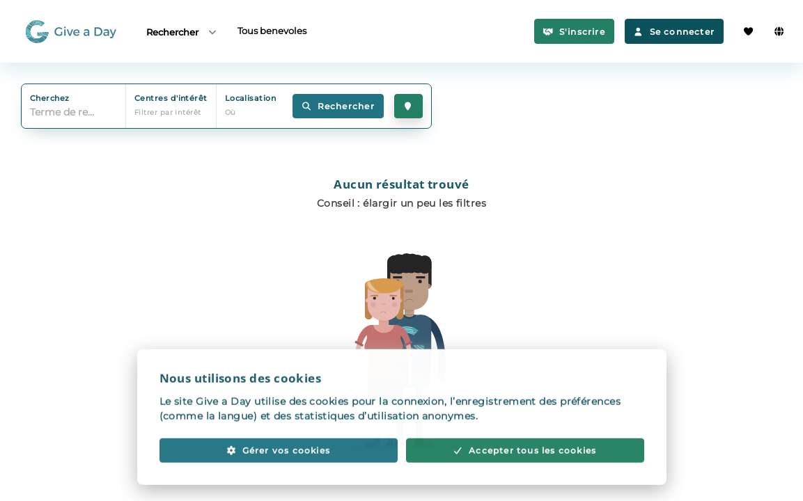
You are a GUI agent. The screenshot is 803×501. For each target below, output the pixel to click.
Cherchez (50, 98)
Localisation (250, 98)
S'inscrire (574, 31)
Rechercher (182, 32)
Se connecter (674, 31)
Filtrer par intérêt (167, 112)
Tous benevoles (271, 30)
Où (230, 112)
